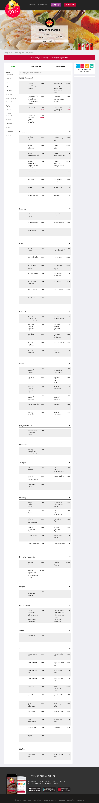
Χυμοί (7, 127)
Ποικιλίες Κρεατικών (9, 114)
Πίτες (7, 86)
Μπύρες (8, 135)
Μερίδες (8, 110)
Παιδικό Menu (10, 123)
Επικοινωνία (80, 800)
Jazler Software (45, 800)
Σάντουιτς (9, 94)
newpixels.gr (61, 800)
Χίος (12, 53)
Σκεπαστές (9, 102)
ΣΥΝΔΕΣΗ (70, 5)
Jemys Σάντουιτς (11, 98)
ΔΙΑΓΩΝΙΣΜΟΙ (43, 5)
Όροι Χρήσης (71, 800)
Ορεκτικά (9, 78)
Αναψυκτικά (9, 131)
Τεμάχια (8, 106)
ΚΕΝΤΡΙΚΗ (32, 5)
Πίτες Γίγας (9, 90)
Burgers (8, 119)
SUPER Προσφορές (9, 73)
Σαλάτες (8, 82)
